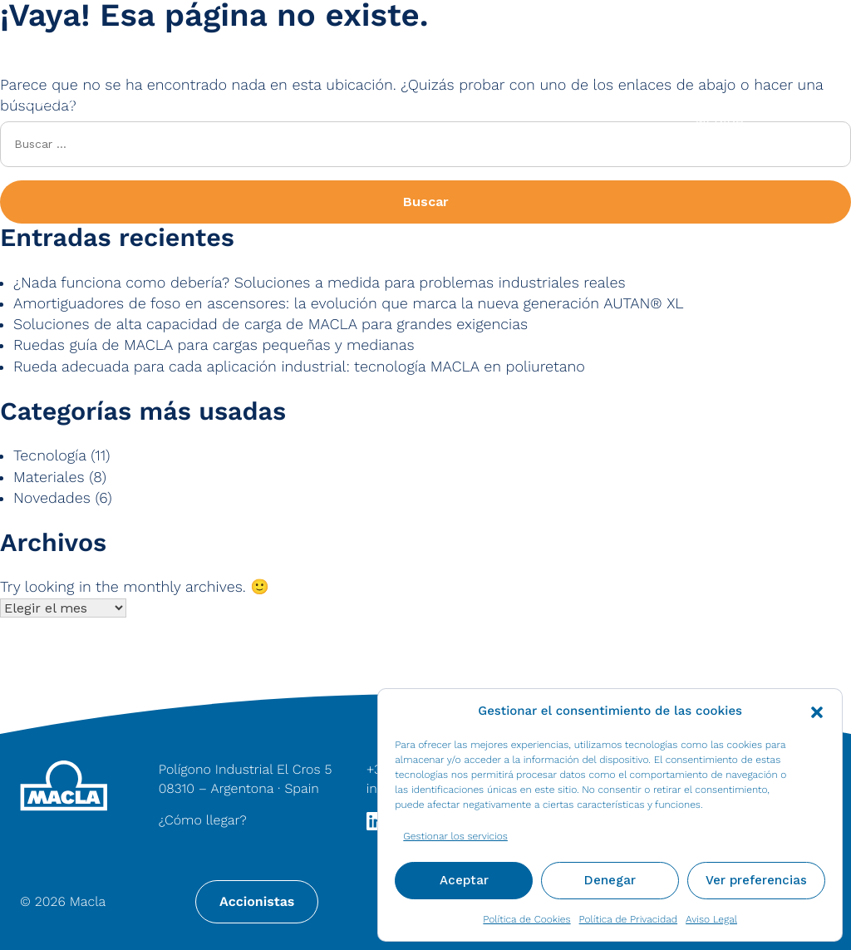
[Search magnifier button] (179, 34)
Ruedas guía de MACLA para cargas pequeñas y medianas (214, 345)
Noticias (686, 34)
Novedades (52, 498)
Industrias (557, 102)
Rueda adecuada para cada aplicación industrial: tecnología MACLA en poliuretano (299, 367)
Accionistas (256, 901)
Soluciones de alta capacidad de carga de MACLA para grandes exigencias (270, 324)
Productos (388, 102)
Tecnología (49, 456)
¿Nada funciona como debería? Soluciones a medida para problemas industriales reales (319, 283)
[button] (817, 710)
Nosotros (47, 102)
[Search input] (344, 34)
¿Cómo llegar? (203, 820)
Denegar (610, 880)
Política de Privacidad (628, 919)
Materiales (220, 102)
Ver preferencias (756, 880)
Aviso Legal (711, 919)
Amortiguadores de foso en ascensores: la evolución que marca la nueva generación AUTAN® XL (348, 304)
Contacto (793, 34)
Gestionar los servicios (455, 836)
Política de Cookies (526, 919)
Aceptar (464, 880)
